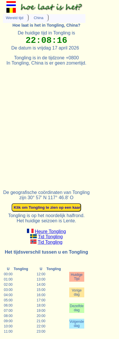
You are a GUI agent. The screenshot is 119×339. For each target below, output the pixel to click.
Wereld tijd (14, 18)
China (38, 18)
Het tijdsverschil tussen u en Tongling (46, 252)
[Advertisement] (59, 125)
